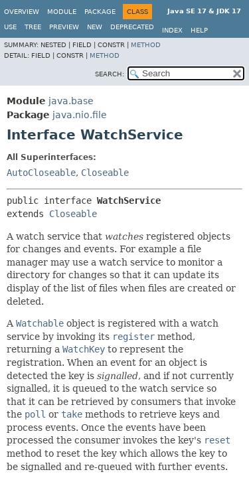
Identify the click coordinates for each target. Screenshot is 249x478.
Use (10, 27)
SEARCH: (109, 74)
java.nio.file (79, 115)
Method (146, 44)
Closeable (105, 172)
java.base (71, 101)
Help (199, 30)
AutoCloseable (41, 172)
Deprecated (132, 27)
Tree (33, 27)
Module (61, 11)
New (94, 27)
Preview (64, 27)
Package (100, 11)
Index (172, 30)
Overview (21, 11)
